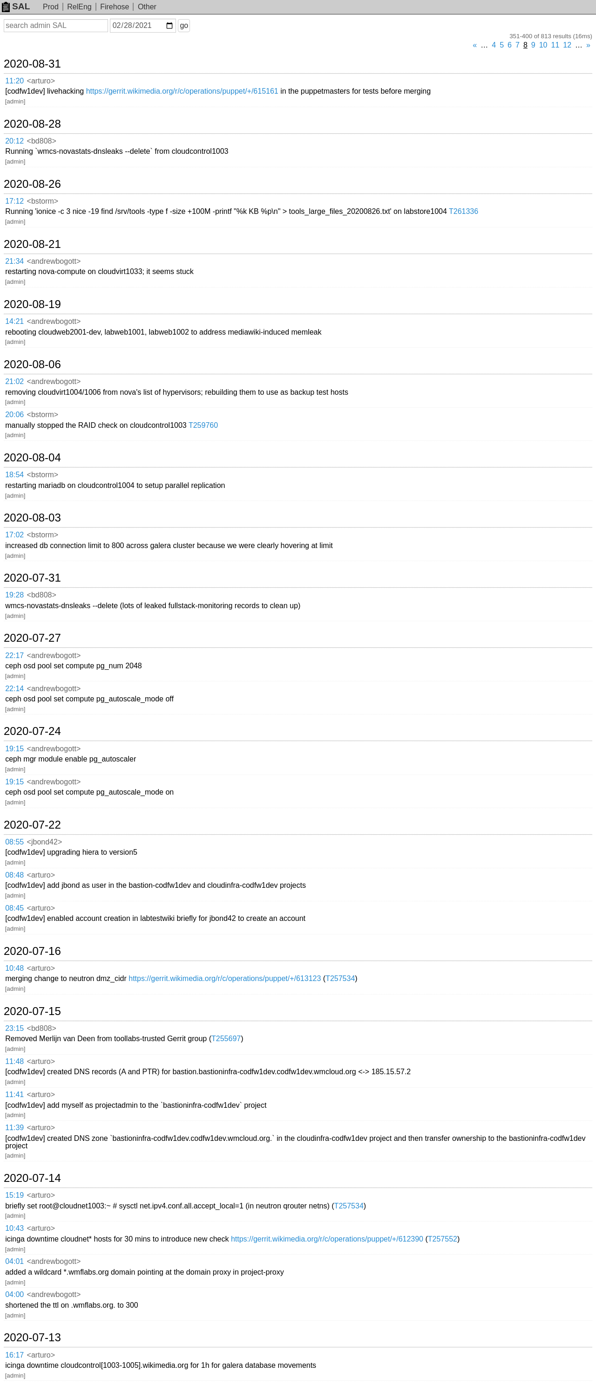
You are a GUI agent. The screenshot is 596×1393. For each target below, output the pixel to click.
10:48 (14, 968)
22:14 (14, 689)
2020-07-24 (32, 731)
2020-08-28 (32, 124)
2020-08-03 (32, 518)
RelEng (79, 7)
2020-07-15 (32, 1011)
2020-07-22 (32, 825)
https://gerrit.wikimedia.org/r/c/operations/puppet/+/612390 (327, 1239)
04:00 (14, 1294)
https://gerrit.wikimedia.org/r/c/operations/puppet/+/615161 (182, 91)
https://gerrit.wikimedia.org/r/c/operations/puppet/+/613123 (225, 978)
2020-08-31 (32, 64)
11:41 (14, 1094)
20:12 (14, 141)
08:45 (14, 908)
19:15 (14, 749)
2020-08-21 (32, 244)
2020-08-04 (32, 457)
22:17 (14, 655)
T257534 (340, 978)
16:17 (14, 1355)
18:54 (14, 475)
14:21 (14, 321)
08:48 (14, 875)
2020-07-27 (32, 638)
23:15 (14, 1028)
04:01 (14, 1261)
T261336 (463, 211)
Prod (51, 7)
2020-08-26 (32, 184)
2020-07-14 (32, 1178)
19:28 (14, 595)
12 (567, 45)
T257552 (442, 1239)
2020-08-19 (32, 304)
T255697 (226, 1039)
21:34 (14, 261)
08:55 (14, 842)
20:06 (14, 415)
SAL (16, 6)
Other (147, 7)
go (184, 25)
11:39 (14, 1128)
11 (555, 45)
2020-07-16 (32, 951)
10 (543, 45)
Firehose (114, 7)
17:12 (14, 201)
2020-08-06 (32, 364)
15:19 (14, 1195)
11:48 (14, 1061)
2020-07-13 (32, 1337)
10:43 (14, 1228)
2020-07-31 (32, 578)
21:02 (14, 381)
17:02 (14, 535)
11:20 (14, 81)
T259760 (203, 425)
